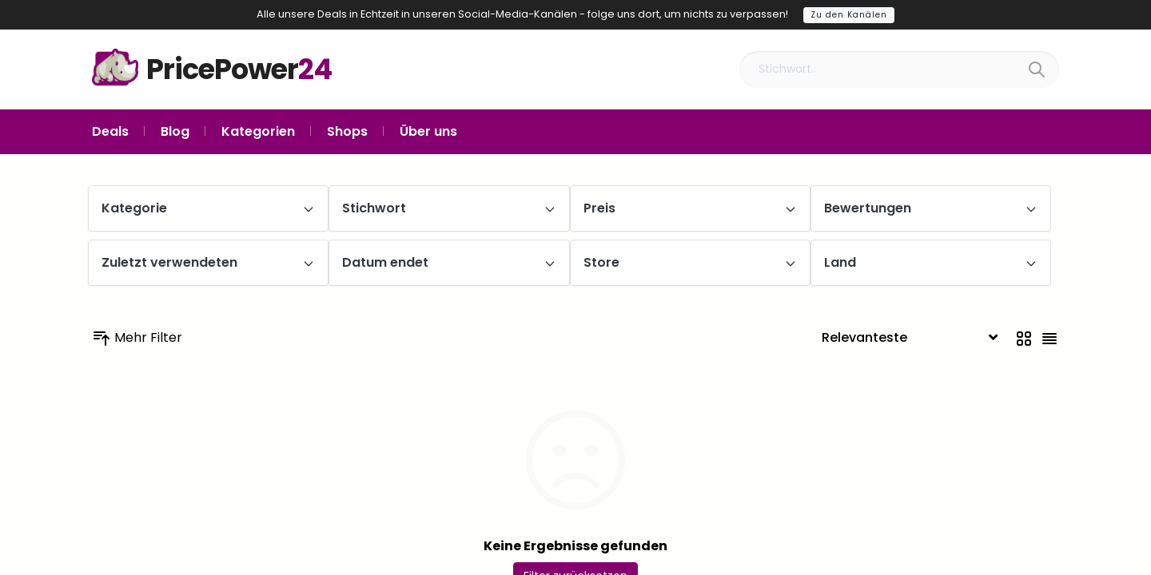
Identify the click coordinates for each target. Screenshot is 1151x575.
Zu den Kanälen (848, 15)
